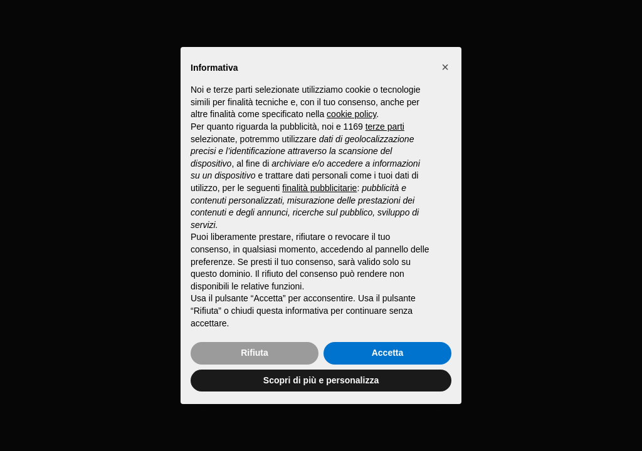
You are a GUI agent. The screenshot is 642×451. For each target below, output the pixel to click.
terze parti (385, 127)
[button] (445, 67)
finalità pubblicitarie (319, 188)
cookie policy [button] (351, 114)
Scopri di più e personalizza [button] (321, 380)
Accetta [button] (388, 353)
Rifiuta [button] (254, 353)
